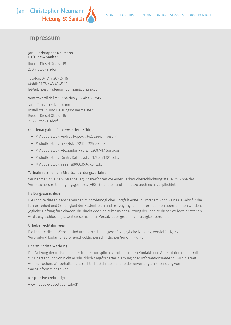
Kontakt (204, 15)
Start (110, 15)
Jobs (191, 15)
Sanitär (161, 15)
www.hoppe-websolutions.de (51, 284)
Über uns (126, 15)
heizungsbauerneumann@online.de (69, 89)
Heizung (144, 15)
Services (177, 15)
